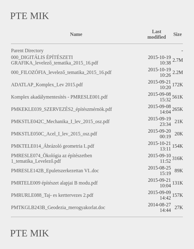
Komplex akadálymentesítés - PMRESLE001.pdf (59, 96)
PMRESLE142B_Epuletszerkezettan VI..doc (55, 170)
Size (177, 34)
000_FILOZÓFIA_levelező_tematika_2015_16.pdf (61, 72)
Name (76, 34)
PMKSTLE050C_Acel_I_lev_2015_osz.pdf (54, 133)
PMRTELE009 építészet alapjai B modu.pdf (54, 182)
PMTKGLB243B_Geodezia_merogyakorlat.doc (58, 207)
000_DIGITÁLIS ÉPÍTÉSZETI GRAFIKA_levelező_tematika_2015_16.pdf (54, 60)
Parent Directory (27, 50)
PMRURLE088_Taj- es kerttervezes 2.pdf (52, 195)
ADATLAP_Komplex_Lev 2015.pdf (47, 84)
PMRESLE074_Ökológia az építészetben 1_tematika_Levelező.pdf (51, 158)
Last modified (156, 34)
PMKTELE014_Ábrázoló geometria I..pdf (52, 146)
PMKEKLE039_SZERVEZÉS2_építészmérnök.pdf (61, 109)
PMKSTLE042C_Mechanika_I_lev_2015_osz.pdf (60, 121)
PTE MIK (29, 15)
